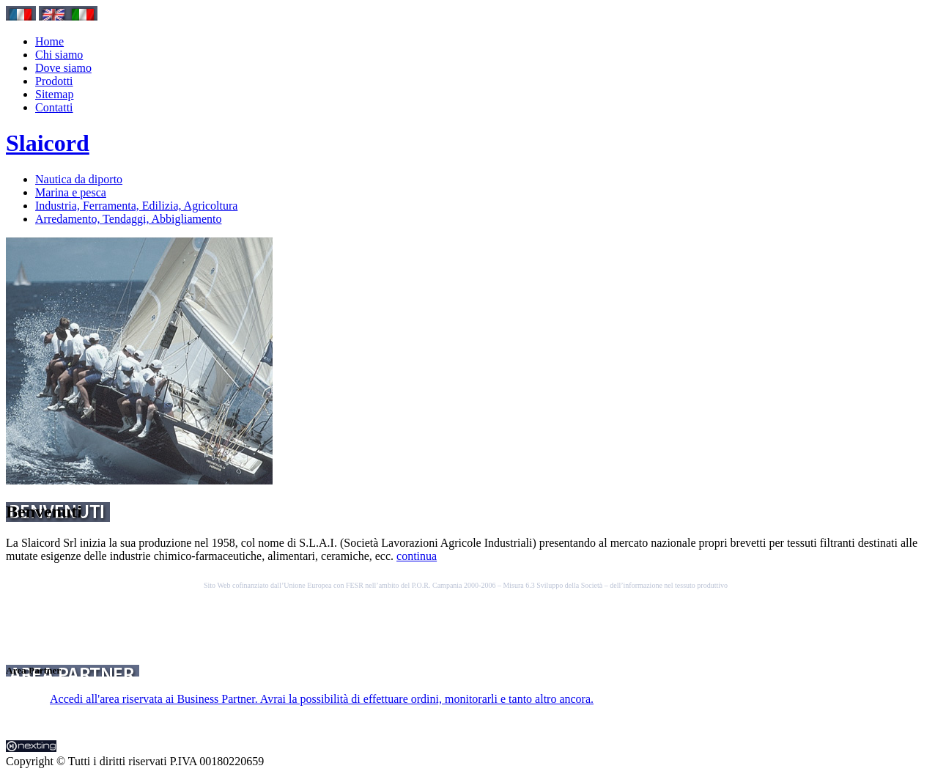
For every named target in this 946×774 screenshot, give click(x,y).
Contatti (54, 107)
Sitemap (54, 94)
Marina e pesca (70, 192)
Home (49, 41)
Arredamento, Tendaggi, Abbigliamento (128, 219)
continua (416, 556)
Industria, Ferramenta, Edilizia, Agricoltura (136, 205)
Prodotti (54, 81)
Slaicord (47, 143)
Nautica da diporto (78, 179)
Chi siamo (59, 54)
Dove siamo (63, 68)
